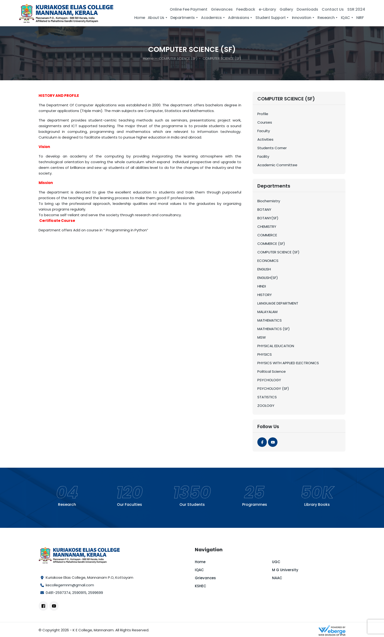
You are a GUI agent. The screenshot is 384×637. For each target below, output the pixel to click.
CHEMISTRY (266, 226)
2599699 (95, 592)
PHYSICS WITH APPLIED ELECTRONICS (288, 362)
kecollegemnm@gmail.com (70, 585)
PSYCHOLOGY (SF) (273, 388)
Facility (263, 156)
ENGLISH (264, 269)
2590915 (79, 592)
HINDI (261, 286)
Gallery (286, 9)
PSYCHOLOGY (269, 379)
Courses (264, 122)
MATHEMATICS (269, 320)
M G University (285, 569)
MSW (261, 337)
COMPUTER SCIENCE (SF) (178, 58)
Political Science (271, 371)
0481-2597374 (58, 592)
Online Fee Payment (188, 9)
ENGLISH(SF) (267, 277)
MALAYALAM (267, 311)
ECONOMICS (267, 260)
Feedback (245, 9)
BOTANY (264, 209)
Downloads (307, 9)
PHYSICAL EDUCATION (275, 345)
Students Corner (272, 147)
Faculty (263, 130)
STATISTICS (267, 397)
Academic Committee (277, 164)
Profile (262, 113)
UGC (276, 561)
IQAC (199, 569)
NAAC (277, 577)
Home (148, 58)
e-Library (267, 9)
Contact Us (333, 9)
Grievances (222, 9)
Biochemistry (268, 200)
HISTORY (264, 294)
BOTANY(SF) (267, 217)
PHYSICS (264, 354)
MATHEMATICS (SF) (273, 328)
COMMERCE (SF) (271, 243)
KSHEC (200, 585)
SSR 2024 (356, 9)
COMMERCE (267, 235)
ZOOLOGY (265, 405)
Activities (265, 139)
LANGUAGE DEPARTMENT (277, 303)
